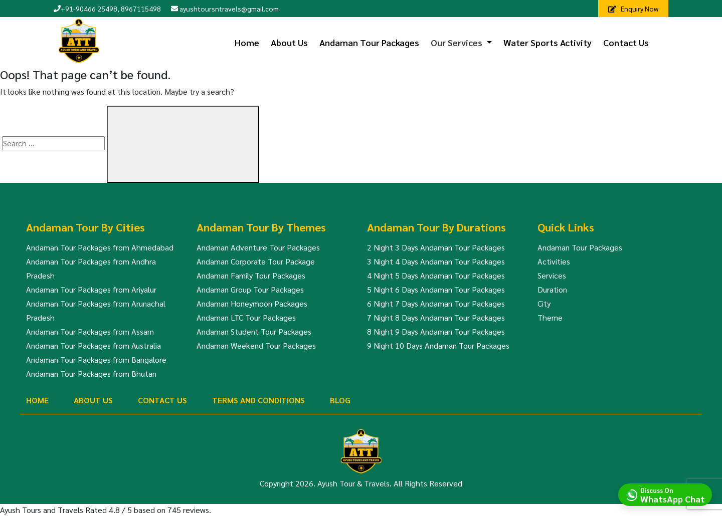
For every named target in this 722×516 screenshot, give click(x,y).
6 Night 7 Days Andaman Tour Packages (436, 303)
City (544, 303)
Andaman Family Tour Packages (251, 275)
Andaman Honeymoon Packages (252, 303)
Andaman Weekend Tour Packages (256, 345)
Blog (340, 400)
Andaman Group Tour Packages (250, 289)
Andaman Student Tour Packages (254, 331)
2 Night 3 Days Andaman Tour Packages (436, 247)
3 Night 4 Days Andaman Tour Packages (436, 261)
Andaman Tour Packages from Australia (93, 345)
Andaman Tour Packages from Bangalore (96, 359)
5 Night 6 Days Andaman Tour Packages (436, 289)
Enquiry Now (633, 8)
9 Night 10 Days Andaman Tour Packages (438, 345)
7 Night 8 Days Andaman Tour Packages (436, 317)
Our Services (456, 42)
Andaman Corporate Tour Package (256, 261)
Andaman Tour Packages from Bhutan (91, 373)
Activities (553, 261)
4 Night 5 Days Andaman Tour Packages (436, 275)
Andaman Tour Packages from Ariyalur (91, 289)
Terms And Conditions (258, 400)
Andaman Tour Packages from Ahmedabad (99, 247)
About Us (289, 42)
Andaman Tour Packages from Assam (90, 331)
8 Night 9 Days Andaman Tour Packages (436, 331)
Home (247, 42)
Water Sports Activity (547, 42)
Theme (550, 317)
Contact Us (626, 42)
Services (551, 275)
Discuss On (672, 494)
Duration (552, 289)
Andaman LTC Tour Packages (246, 317)
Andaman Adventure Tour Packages (258, 247)
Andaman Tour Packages (369, 42)
